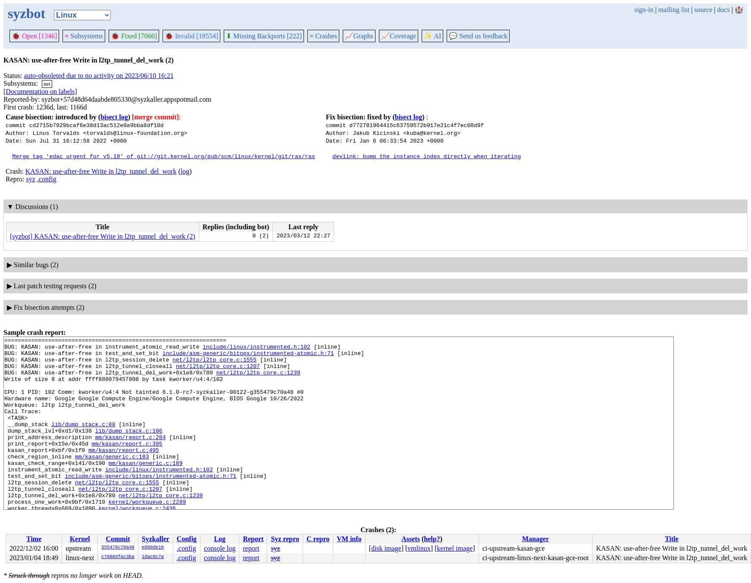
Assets (410, 538)
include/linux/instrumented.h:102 (256, 349)
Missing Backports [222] (264, 36)
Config (187, 538)
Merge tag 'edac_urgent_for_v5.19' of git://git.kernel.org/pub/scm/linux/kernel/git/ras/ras (164, 156)
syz (30, 179)
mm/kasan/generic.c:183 (112, 481)
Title (672, 538)
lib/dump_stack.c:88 (83, 442)
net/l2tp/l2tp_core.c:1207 (218, 372)
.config (46, 179)
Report (253, 538)
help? (432, 538)
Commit (118, 538)
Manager (535, 538)
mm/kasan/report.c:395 (127, 465)
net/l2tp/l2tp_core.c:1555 (214, 364)
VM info (349, 538)
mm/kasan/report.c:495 (123, 473)
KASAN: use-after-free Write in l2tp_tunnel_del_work (101, 171)
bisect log (114, 117)
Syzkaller (155, 538)
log (185, 171)
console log (219, 548)
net (47, 84)
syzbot (26, 13)
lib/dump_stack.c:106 (129, 450)
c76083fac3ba (118, 557)
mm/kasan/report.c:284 (130, 457)
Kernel (80, 538)
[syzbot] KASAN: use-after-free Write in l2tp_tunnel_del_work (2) (102, 236)
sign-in (643, 9)
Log (219, 538)
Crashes (323, 36)
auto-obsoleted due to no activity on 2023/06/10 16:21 (99, 75)
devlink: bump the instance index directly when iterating (426, 156)
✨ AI (432, 36)
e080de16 (153, 548)
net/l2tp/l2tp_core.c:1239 (258, 380)
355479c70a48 (118, 548)
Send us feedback (478, 36)
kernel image (455, 548)
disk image (386, 548)
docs (723, 9)
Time (33, 538)
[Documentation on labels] (40, 91)
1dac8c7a (153, 557)
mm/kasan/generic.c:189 (146, 489)
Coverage (398, 36)
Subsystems (84, 36)
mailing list (673, 9)
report (251, 548)
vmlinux (418, 548)
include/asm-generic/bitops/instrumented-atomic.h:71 (248, 357)
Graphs (359, 36)
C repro (318, 538)
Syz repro (285, 538)
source (704, 9)
